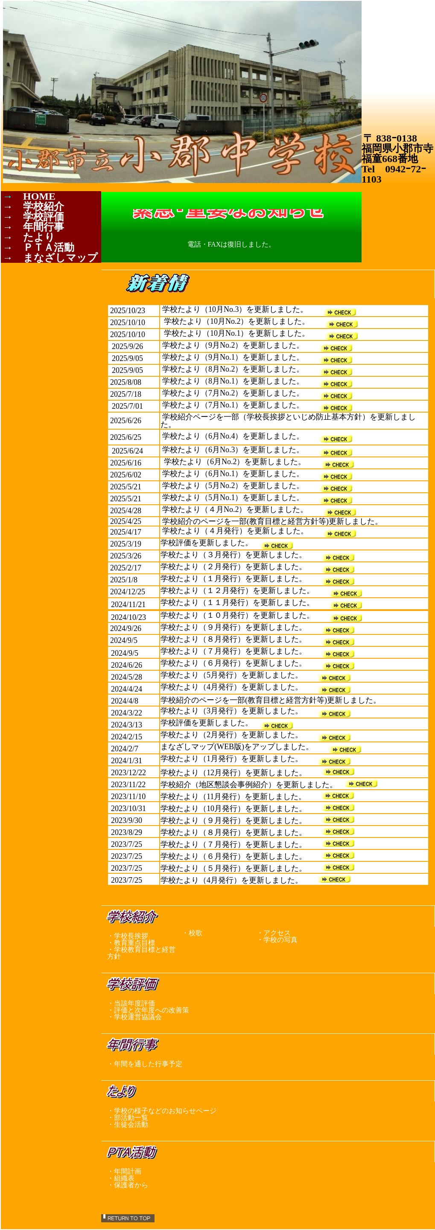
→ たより (29, 237)
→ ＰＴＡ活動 (38, 247)
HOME (39, 196)
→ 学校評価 (33, 216)
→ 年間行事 (33, 227)
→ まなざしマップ (50, 257)
